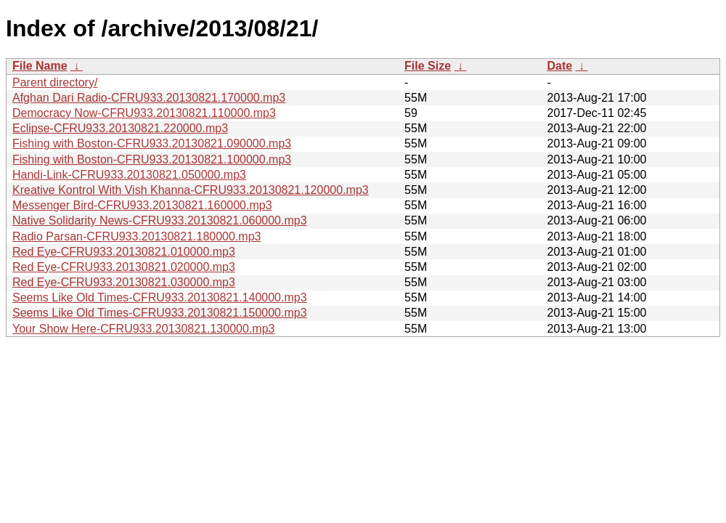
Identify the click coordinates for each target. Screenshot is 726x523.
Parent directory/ (54, 82)
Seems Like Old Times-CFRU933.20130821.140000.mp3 (159, 297)
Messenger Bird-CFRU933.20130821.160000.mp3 (142, 205)
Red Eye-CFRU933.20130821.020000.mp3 (123, 267)
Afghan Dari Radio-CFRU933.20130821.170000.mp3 (148, 98)
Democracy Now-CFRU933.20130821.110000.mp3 (144, 113)
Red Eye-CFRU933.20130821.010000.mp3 (123, 252)
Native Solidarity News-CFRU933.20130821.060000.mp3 (159, 220)
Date (559, 66)
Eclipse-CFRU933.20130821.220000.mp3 (120, 128)
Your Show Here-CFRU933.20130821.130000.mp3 (143, 329)
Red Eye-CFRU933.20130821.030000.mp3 (123, 282)
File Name (40, 66)
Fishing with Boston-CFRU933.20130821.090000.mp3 (151, 143)
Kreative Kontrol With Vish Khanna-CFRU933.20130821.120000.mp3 (190, 190)
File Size (427, 66)
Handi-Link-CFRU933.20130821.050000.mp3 (129, 175)
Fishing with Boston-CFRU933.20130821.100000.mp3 (151, 159)
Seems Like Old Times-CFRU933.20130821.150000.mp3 (159, 313)
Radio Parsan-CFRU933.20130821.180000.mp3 (136, 236)
